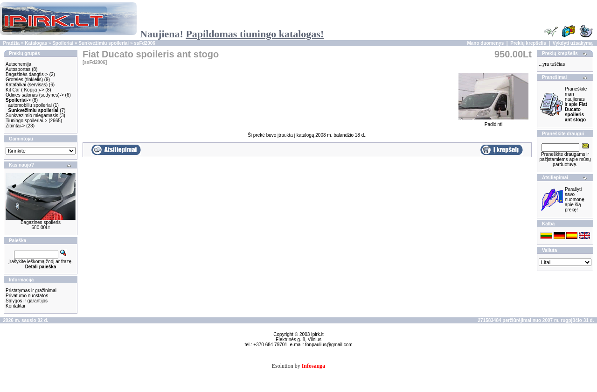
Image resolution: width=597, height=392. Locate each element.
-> (18, 100)
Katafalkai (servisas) (27, 84)
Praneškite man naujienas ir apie (576, 104)
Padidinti (493, 122)
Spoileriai (62, 43)
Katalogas (36, 43)
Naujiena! (232, 34)
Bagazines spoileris (41, 222)
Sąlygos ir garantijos (27, 300)
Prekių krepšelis (528, 43)
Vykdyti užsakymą (573, 43)
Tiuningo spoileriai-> (26, 120)
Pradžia (11, 43)
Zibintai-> (15, 125)
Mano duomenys (485, 43)
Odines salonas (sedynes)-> (35, 95)
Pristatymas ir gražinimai (31, 290)
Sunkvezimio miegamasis (32, 115)
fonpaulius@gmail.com (328, 344)
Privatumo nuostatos (27, 295)
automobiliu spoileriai (30, 105)
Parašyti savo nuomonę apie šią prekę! (574, 199)
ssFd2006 (144, 43)
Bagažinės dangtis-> (27, 74)
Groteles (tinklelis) (24, 79)
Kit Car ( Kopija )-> (25, 89)
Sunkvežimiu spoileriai (103, 43)
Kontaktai (15, 305)
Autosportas (18, 69)
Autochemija (18, 64)
